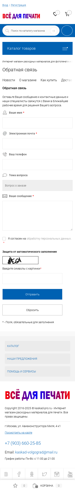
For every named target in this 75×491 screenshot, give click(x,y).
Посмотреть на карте (18, 432)
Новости (8, 80)
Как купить (49, 80)
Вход (5, 5)
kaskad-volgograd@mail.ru (36, 452)
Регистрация (18, 5)
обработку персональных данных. (49, 238)
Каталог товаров (37, 48)
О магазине (27, 80)
